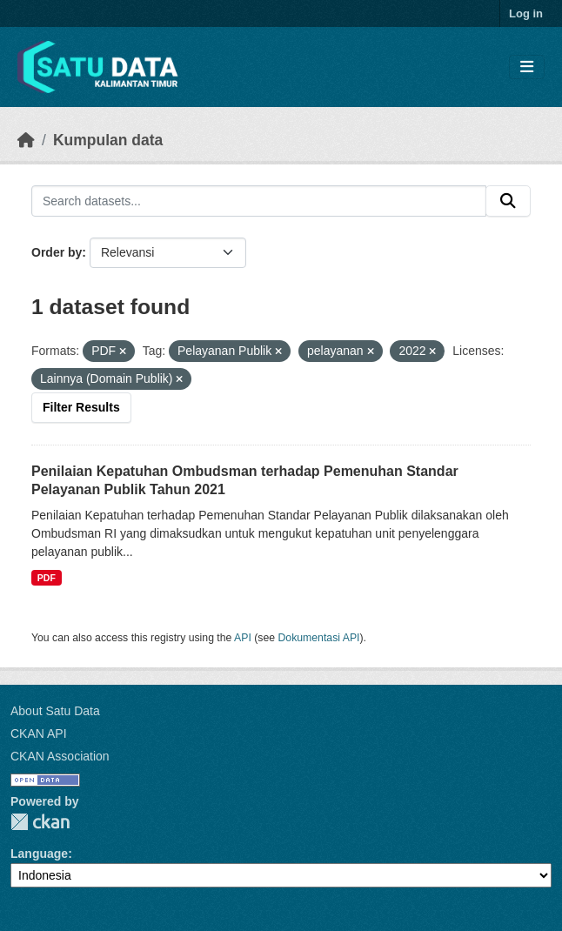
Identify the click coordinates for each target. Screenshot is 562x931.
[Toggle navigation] (527, 67)
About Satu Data (55, 711)
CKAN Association (60, 756)
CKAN (40, 822)
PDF (46, 578)
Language (39, 854)
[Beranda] (26, 140)
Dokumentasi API (319, 638)
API (242, 638)
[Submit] (508, 201)
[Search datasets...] (258, 201)
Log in (526, 13)
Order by (56, 252)
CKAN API (38, 733)
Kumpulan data (108, 140)
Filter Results (81, 407)
